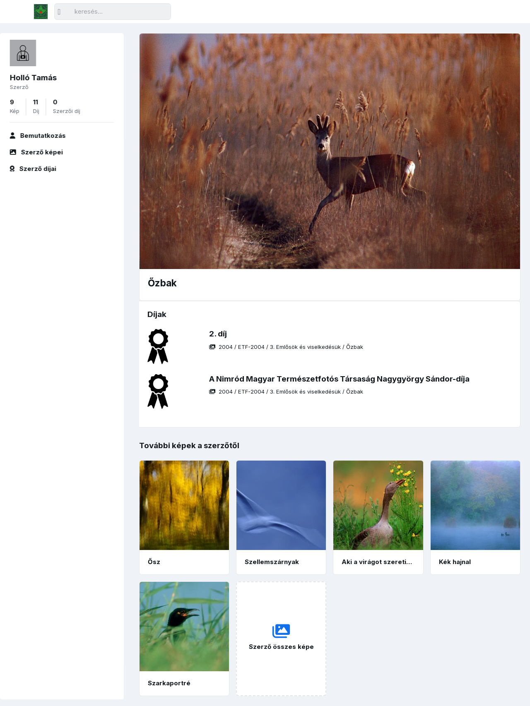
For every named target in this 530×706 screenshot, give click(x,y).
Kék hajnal (455, 562)
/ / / (286, 346)
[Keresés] (112, 11)
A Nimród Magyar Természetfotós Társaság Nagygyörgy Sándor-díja (339, 379)
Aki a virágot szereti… (377, 562)
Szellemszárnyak (272, 562)
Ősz (154, 562)
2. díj (218, 334)
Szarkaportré (169, 683)
